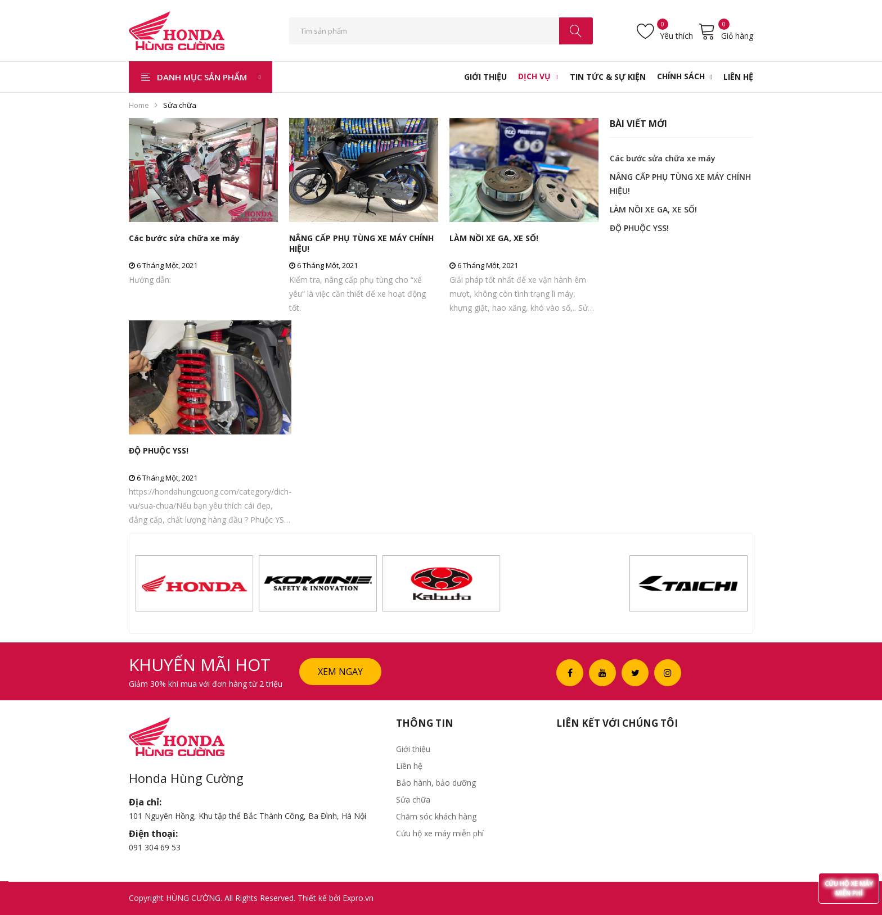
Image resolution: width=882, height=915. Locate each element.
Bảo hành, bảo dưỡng (436, 782)
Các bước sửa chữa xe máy (184, 238)
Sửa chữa (413, 799)
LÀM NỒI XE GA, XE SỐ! (493, 238)
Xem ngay (340, 671)
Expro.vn (358, 898)
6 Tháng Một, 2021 (163, 265)
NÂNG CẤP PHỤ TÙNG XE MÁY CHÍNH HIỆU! (361, 243)
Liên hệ (409, 765)
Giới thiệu (413, 749)
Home (139, 105)
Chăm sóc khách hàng (436, 816)
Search (576, 30)
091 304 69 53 (155, 847)
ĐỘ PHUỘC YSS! (158, 450)
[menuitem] (485, 77)
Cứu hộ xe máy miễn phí (440, 833)
